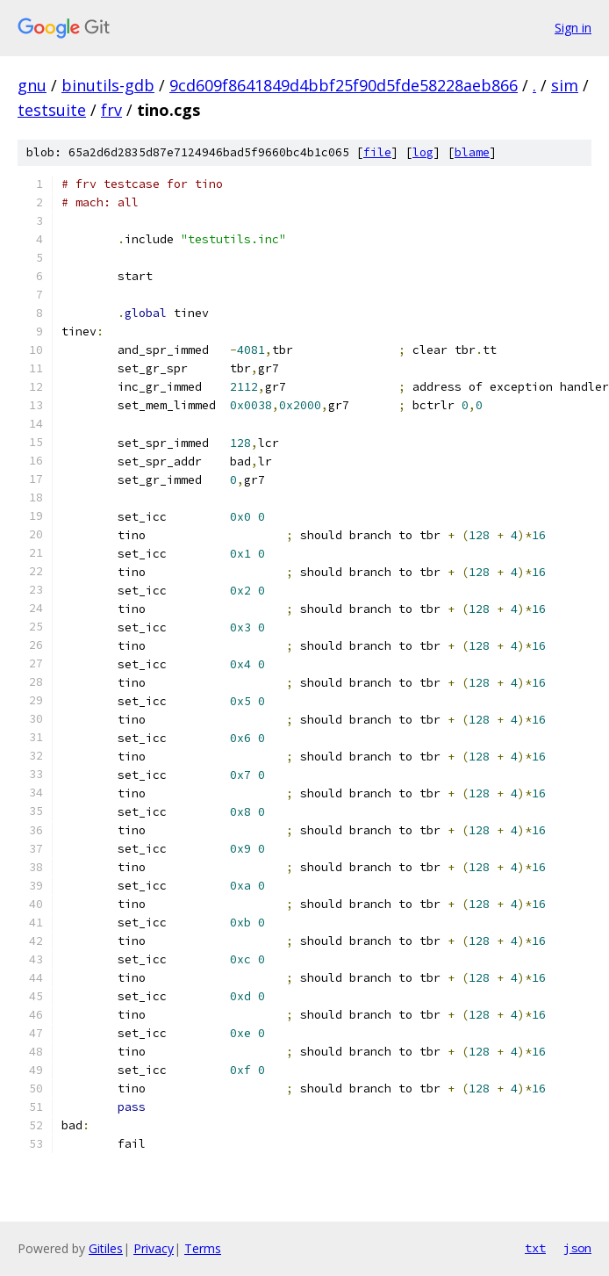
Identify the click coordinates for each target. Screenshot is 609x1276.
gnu (32, 85)
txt (535, 1248)
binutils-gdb (107, 85)
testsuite (52, 109)
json (577, 1248)
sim (564, 85)
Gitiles (106, 1248)
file (377, 152)
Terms (202, 1248)
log (422, 152)
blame (472, 152)
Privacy (153, 1248)
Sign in (573, 27)
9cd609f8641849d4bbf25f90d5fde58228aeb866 (343, 85)
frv (111, 109)
